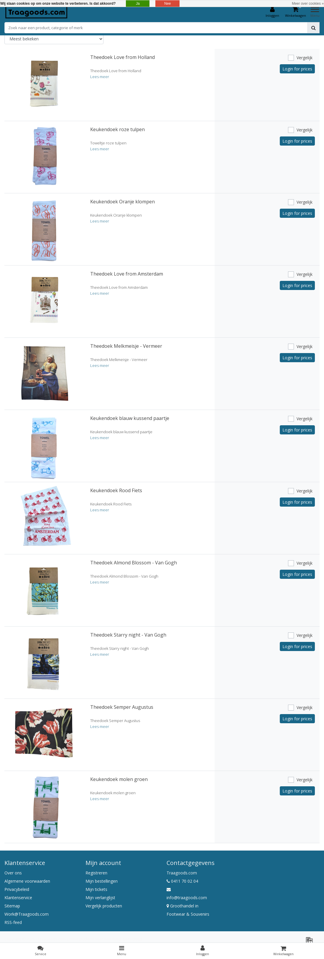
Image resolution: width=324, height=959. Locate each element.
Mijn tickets (96, 889)
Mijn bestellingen (101, 881)
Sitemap (12, 906)
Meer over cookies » (308, 3)
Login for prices (297, 69)
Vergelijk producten (103, 906)
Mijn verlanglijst (100, 897)
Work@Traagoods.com (26, 914)
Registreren (96, 873)
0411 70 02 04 (182, 881)
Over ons (13, 873)
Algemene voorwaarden (27, 881)
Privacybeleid (16, 889)
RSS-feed (13, 922)
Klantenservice (18, 897)
